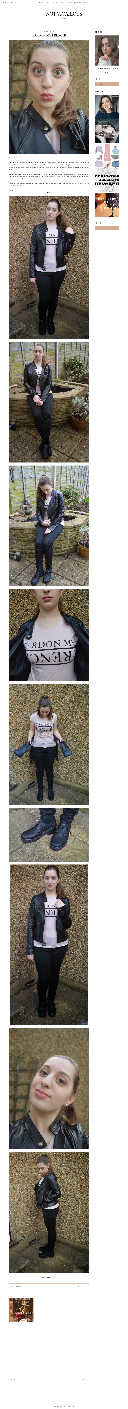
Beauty (62, 2)
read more (107, 72)
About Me (47, 2)
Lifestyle (69, 2)
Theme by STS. (70, 1406)
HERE (53, 1277)
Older (85, 1379)
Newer (13, 1379)
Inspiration (77, 2)
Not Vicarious (9, 2)
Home (41, 2)
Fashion (55, 2)
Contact (85, 2)
